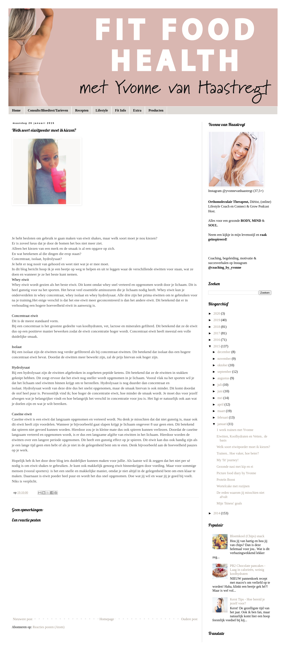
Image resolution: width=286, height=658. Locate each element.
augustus (223, 378)
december (224, 352)
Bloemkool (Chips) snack (247, 536)
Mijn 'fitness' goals (229, 503)
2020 (217, 313)
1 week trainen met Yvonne (235, 430)
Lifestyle (101, 110)
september (224, 371)
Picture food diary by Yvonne (236, 473)
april (220, 404)
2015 (217, 346)
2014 (217, 513)
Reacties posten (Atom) (49, 627)
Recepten (81, 110)
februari (223, 417)
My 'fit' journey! (227, 460)
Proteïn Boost (226, 479)
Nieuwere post (22, 619)
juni (220, 391)
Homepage (106, 619)
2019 (217, 320)
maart (221, 411)
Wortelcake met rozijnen (233, 486)
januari (222, 424)
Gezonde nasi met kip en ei (235, 466)
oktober (223, 365)
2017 (217, 333)
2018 (217, 326)
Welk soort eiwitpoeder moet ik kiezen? (243, 447)
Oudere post (189, 619)
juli (220, 384)
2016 (217, 339)
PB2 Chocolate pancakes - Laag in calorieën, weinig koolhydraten (247, 569)
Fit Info (120, 110)
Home (16, 110)
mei (220, 398)
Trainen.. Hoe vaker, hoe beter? (238, 453)
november (224, 358)
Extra (137, 110)
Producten (155, 110)
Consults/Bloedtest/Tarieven (48, 110)
